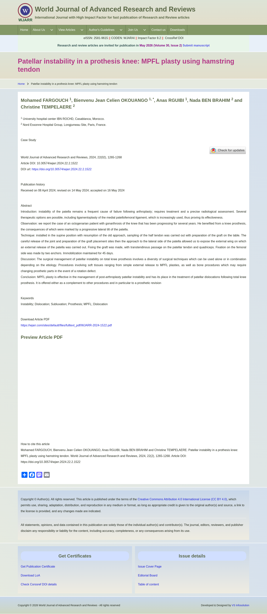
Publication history (33, 184)
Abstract (26, 205)
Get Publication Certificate (38, 566)
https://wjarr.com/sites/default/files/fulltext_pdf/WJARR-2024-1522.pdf (66, 325)
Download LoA (30, 575)
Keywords (27, 298)
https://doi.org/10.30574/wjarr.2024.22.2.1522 (62, 169)
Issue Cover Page (149, 566)
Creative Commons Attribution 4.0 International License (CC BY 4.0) (182, 499)
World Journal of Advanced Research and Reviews (115, 9)
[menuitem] (24, 30)
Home (21, 83)
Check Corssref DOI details (39, 584)
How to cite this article (35, 444)
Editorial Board (147, 575)
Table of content (148, 584)
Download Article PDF (35, 319)
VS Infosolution (240, 605)
